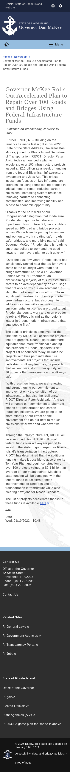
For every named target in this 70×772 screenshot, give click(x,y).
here (43, 503)
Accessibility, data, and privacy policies (39, 753)
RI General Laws (14, 626)
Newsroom (20, 56)
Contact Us (10, 594)
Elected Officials (14, 706)
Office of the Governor (18, 688)
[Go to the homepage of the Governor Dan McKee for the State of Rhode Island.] (10, 26)
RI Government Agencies (20, 635)
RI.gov (7, 697)
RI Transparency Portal (18, 644)
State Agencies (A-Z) (17, 715)
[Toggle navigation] (56, 44)
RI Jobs (7, 653)
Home (6, 56)
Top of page (24, 762)
